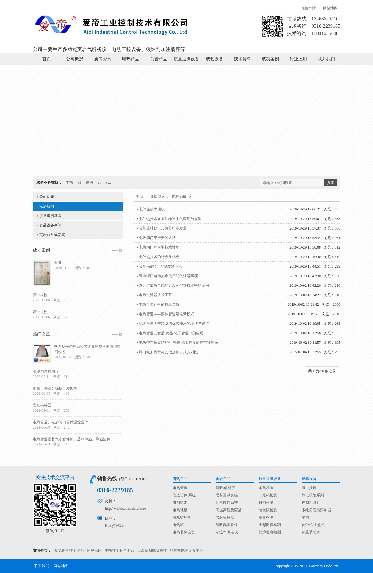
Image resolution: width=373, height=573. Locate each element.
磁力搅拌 (309, 488)
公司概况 (74, 59)
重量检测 (266, 517)
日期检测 (266, 502)
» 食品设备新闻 (49, 225)
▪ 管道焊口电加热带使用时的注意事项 (167, 276)
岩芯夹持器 (225, 517)
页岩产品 (158, 59)
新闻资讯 (102, 59)
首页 (46, 59)
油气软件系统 (227, 502)
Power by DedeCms (324, 566)
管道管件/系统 (184, 495)
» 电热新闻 (45, 206)
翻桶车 (307, 517)
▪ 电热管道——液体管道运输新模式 (165, 314)
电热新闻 (179, 196)
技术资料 (242, 59)
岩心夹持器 (42, 405)
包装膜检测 (268, 510)
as (99, 182)
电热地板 (180, 510)
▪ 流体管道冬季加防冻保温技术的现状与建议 (173, 323)
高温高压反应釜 (228, 510)
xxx (108, 182)
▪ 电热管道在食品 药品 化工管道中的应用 (170, 333)
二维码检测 (268, 495)
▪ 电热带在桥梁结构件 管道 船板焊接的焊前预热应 (177, 342)
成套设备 (214, 59)
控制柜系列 (311, 502)
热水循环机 (182, 517)
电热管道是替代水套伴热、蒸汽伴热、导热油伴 (71, 439)
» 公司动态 (45, 196)
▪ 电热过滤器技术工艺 (154, 295)
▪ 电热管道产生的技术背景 (158, 304)
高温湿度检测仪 (46, 371)
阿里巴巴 (94, 550)
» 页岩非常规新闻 (51, 235)
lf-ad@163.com (116, 526)
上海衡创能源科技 (152, 550)
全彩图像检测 (270, 525)
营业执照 (40, 295)
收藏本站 (308, 8)
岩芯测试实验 (227, 495)
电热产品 (130, 59)
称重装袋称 (311, 532)
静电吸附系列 (313, 495)
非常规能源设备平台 (186, 550)
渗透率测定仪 (227, 532)
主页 (139, 196)
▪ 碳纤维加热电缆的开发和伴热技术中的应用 (173, 285)
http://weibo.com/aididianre (125, 508)
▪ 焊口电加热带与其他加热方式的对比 (167, 352)
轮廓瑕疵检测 (270, 532)
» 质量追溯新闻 (49, 216)
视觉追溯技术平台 (69, 550)
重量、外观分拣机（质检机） (57, 388)
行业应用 (298, 59)
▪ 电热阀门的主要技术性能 (158, 247)
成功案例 (270, 59)
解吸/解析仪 (225, 488)
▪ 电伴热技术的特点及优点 (158, 257)
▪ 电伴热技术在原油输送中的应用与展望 (169, 219)
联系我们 (326, 59)
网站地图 (330, 8)
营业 (58, 263)
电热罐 (178, 525)
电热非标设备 (184, 532)
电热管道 (180, 488)
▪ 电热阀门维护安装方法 (156, 238)
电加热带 (180, 502)
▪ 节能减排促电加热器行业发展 (162, 228)
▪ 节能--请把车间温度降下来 (159, 266)
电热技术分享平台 (119, 550)
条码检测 (266, 488)
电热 (69, 182)
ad (79, 182)
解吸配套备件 (227, 525)
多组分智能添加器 (316, 510)
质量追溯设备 (186, 59)
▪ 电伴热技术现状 (151, 209)
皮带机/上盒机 (313, 525)
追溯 (89, 182)
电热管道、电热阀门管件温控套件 (60, 422)
